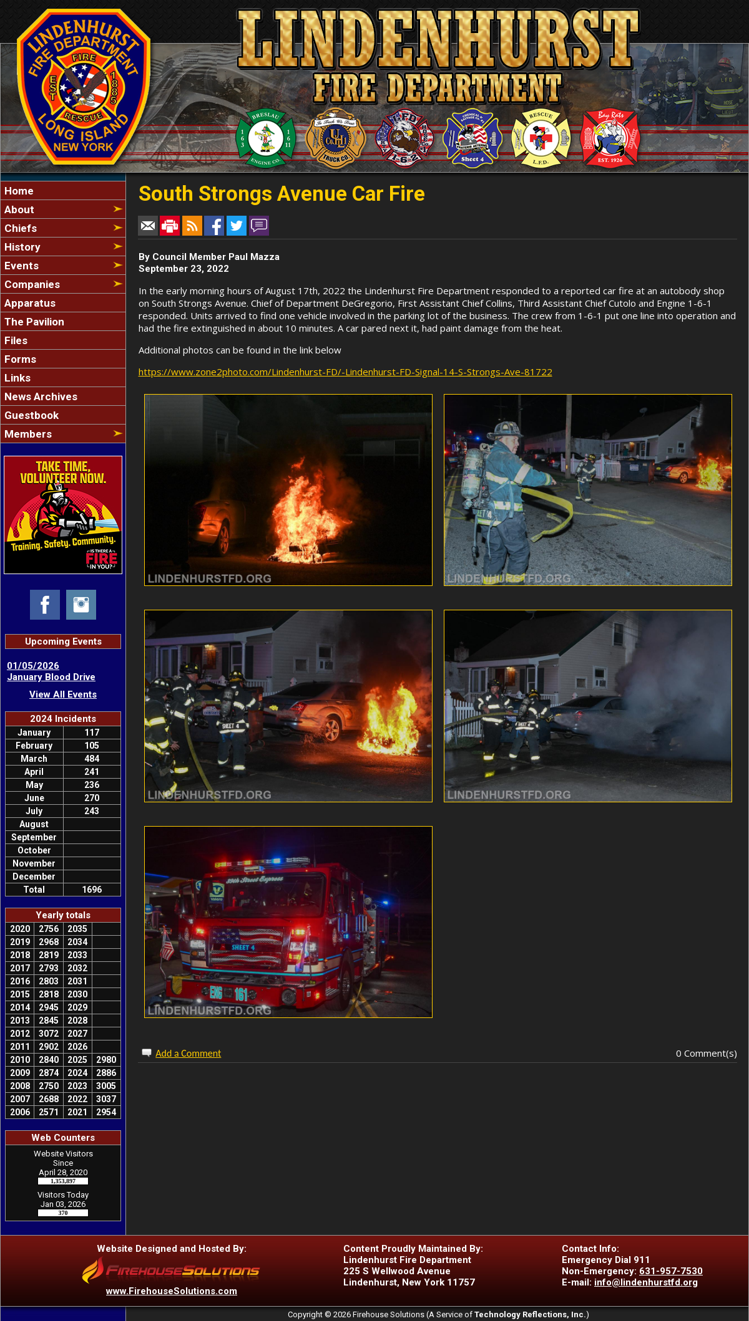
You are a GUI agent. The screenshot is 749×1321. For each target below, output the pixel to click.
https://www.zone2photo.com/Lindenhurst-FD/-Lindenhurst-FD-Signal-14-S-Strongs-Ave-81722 (345, 371)
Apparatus (29, 303)
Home (18, 191)
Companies (31, 284)
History (21, 247)
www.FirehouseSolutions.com (171, 1291)
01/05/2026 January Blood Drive (51, 671)
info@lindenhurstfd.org (646, 1282)
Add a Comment (188, 1053)
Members (27, 434)
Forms (19, 359)
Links (16, 378)
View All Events (63, 694)
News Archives (39, 396)
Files (14, 340)
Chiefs (19, 228)
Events (20, 265)
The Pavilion (33, 321)
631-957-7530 (671, 1271)
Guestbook (30, 415)
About (18, 209)
